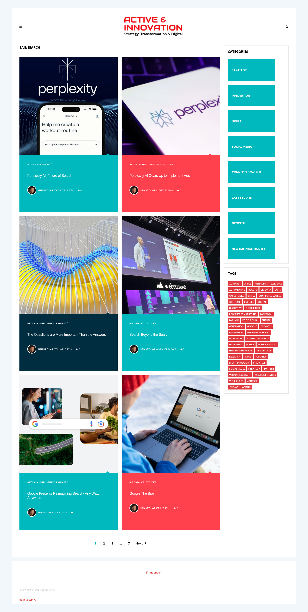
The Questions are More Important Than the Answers (66, 335)
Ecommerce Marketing (243, 314)
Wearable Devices (265, 375)
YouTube (252, 381)
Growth (238, 223)
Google (252, 326)
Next (139, 543)
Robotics (261, 356)
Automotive (35, 164)
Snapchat (259, 362)
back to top (27, 599)
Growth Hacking (240, 387)
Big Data (61, 323)
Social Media (242, 146)
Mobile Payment (267, 344)
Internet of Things (257, 338)
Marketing (235, 344)
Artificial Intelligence (143, 164)
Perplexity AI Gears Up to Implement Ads (159, 176)
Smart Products (239, 362)
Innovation (241, 95)
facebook (153, 572)
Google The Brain (142, 493)
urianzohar (45, 190)
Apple (247, 283)
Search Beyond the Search (149, 335)
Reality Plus (264, 350)
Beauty (252, 289)
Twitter (269, 369)
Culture (249, 302)
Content (234, 302)
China (251, 296)
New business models (248, 248)
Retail (247, 356)
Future (266, 320)
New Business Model (241, 350)
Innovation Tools (258, 332)
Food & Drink (250, 320)
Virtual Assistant (240, 375)
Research (234, 356)
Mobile (250, 344)
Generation (236, 326)
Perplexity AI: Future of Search (49, 176)
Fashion (234, 320)
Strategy (239, 70)
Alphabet (235, 283)
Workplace (236, 381)
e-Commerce (253, 308)
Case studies (165, 164)
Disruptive (235, 308)
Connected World (246, 172)
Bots (47, 164)
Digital (237, 121)
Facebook (266, 314)
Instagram (235, 338)
